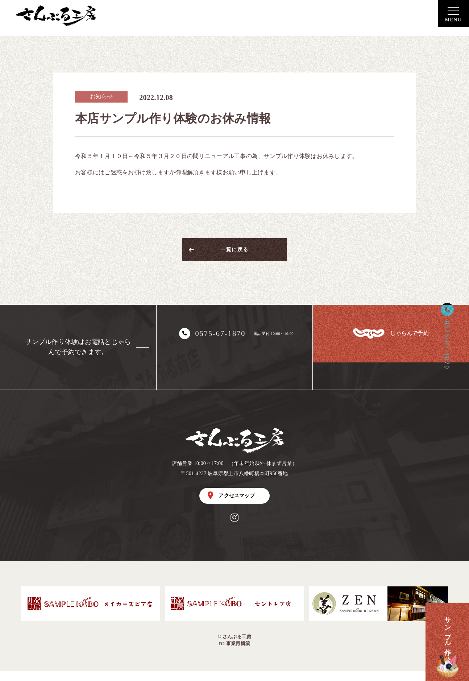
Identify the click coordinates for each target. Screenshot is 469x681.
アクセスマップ (231, 503)
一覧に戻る (234, 252)
